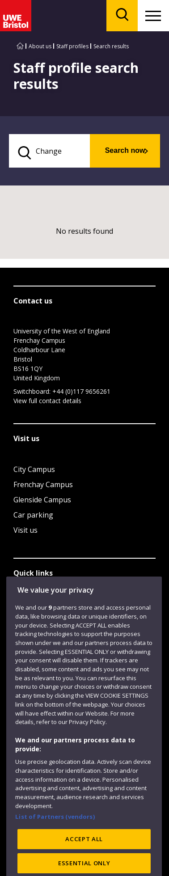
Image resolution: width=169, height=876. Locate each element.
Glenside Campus (42, 500)
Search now (125, 150)
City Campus (34, 469)
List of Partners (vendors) (55, 831)
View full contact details (47, 400)
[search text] (49, 151)
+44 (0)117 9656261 (81, 391)
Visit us (25, 530)
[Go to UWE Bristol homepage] (20, 46)
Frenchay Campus (43, 484)
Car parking (33, 515)
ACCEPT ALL (84, 854)
